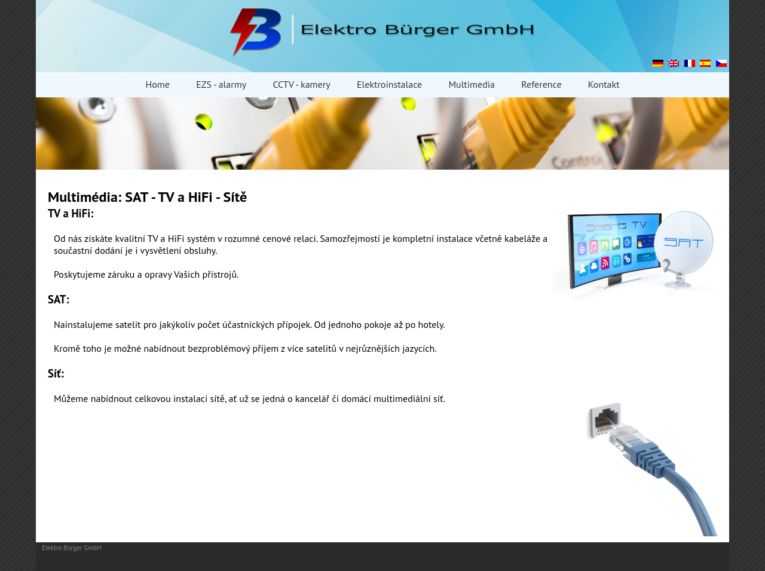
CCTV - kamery (301, 84)
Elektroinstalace (389, 84)
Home (157, 84)
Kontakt (604, 84)
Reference (541, 84)
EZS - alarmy (221, 84)
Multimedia (471, 84)
